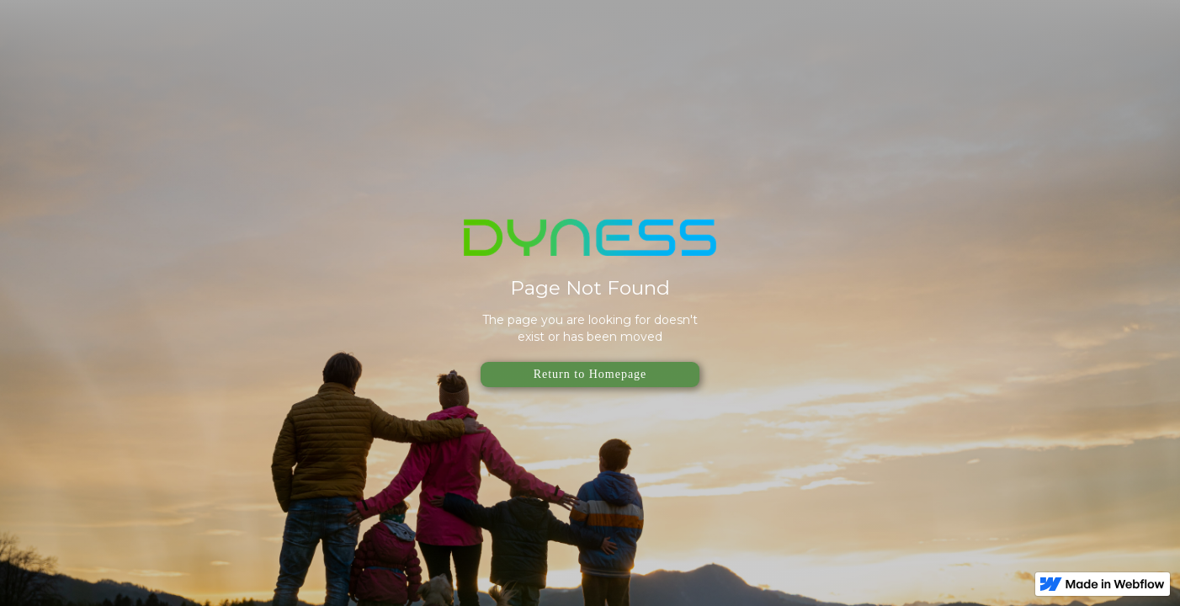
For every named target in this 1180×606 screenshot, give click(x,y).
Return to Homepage (590, 374)
